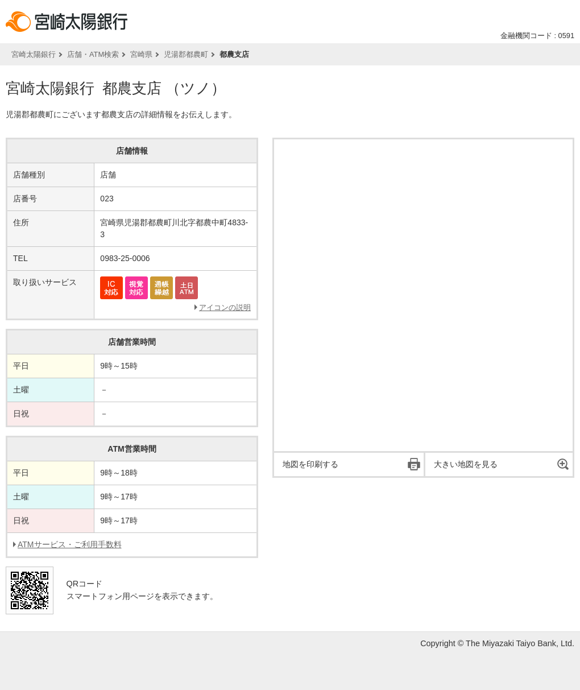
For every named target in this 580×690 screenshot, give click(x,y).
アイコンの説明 (225, 307)
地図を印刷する (310, 464)
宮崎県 (141, 54)
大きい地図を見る (466, 464)
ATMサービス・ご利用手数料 (70, 544)
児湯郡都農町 (186, 54)
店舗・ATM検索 (93, 54)
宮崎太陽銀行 (33, 54)
